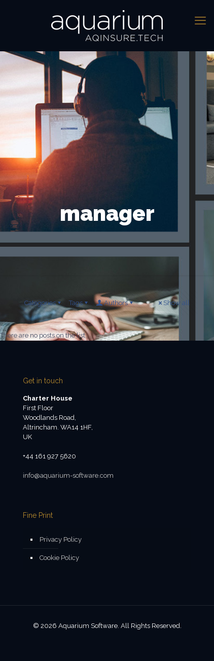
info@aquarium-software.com (68, 475)
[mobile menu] (200, 20)
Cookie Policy (59, 557)
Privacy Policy (61, 539)
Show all (173, 303)
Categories (43, 303)
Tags (79, 303)
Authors (115, 303)
